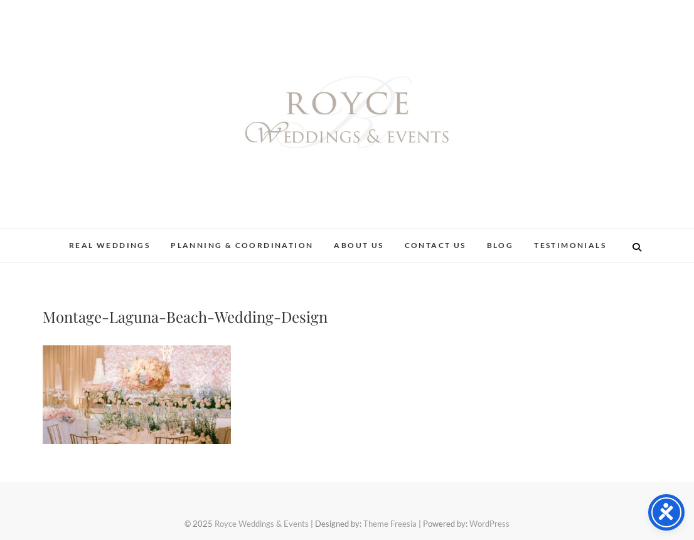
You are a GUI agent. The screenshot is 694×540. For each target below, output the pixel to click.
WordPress (489, 524)
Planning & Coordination (242, 245)
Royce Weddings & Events (262, 524)
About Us (358, 245)
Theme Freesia (390, 524)
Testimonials (570, 245)
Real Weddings (109, 245)
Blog (500, 245)
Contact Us (435, 245)
